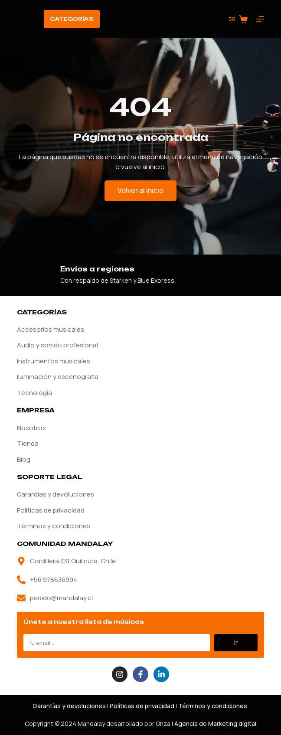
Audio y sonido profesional (57, 345)
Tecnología (34, 392)
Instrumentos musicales (53, 361)
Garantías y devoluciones (55, 494)
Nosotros (31, 427)
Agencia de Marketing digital (215, 723)
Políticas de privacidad (51, 510)
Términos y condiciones (53, 525)
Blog (23, 459)
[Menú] (260, 19)
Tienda (28, 443)
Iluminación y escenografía (57, 376)
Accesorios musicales (50, 329)
